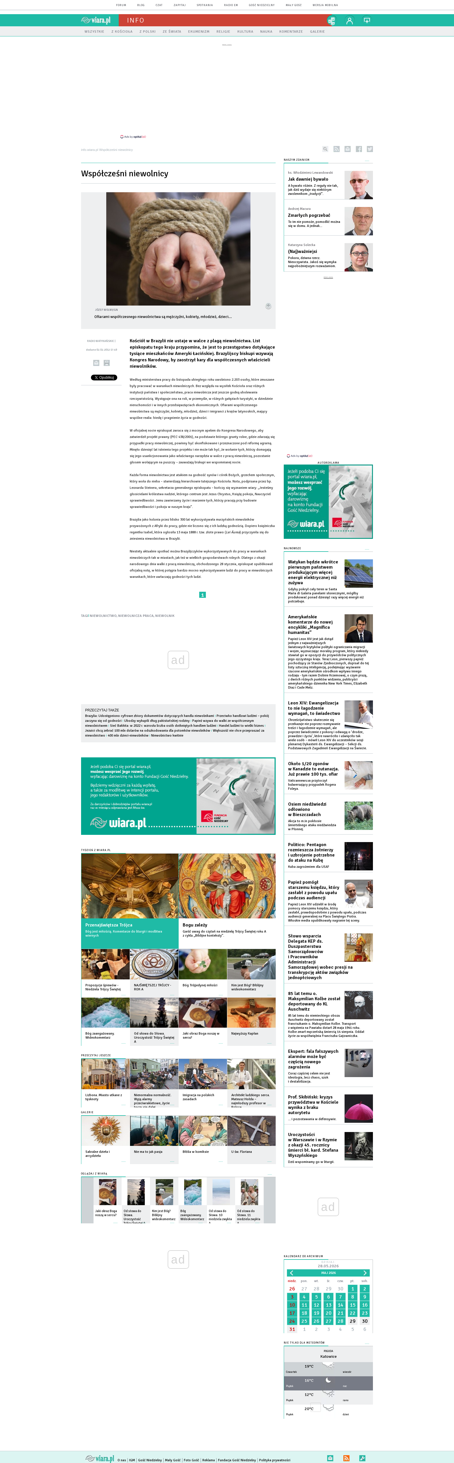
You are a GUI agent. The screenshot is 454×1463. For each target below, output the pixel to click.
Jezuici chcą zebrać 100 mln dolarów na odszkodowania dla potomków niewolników (147, 730)
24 (292, 1321)
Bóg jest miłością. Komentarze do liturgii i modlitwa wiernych (123, 933)
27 (304, 1289)
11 (304, 1305)
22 (353, 1313)
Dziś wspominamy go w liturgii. (311, 1162)
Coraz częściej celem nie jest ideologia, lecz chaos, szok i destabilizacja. (309, 1077)
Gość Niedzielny (262, 5)
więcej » (123, 992)
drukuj (107, 363)
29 (329, 1289)
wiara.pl (100, 20)
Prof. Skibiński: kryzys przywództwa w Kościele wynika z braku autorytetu (313, 1104)
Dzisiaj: (328, 1265)
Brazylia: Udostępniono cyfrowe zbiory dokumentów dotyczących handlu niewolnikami (149, 716)
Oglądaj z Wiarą (94, 1173)
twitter (370, 149)
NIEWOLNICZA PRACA (136, 616)
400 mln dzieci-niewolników (128, 735)
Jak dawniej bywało (308, 179)
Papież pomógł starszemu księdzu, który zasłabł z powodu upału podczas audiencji (313, 890)
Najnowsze (292, 548)
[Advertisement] (227, 91)
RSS (346, 1457)
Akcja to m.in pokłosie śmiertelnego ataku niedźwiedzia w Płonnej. (312, 825)
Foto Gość (191, 1460)
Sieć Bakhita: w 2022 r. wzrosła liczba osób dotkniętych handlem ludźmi (163, 726)
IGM (132, 1460)
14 (340, 1305)
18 (304, 1313)
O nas (122, 1460)
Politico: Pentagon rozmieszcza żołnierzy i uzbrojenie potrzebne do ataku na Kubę (311, 852)
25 (304, 1321)
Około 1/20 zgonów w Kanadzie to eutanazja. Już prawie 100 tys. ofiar (313, 769)
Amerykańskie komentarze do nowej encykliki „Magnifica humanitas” (310, 624)
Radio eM (231, 5)
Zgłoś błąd (362, 1457)
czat (159, 5)
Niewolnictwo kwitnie (167, 735)
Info (136, 20)
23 (365, 1313)
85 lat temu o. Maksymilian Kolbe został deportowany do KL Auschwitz (314, 1001)
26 (292, 1289)
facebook (359, 149)
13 (329, 1305)
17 (292, 1313)
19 (316, 1313)
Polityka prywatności (274, 1460)
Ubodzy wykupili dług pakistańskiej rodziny (157, 721)
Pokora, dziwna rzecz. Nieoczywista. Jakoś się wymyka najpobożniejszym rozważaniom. (312, 262)
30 (340, 1289)
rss (337, 149)
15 (353, 1305)
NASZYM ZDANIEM (297, 160)
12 (316, 1305)
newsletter (348, 149)
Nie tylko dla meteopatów (304, 1342)
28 (316, 1289)
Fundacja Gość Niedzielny (237, 1460)
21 (340, 1313)
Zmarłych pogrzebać (309, 215)
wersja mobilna (325, 5)
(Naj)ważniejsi (302, 251)
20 (329, 1313)
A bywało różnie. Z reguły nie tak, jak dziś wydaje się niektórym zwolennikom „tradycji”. (313, 190)
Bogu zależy (195, 925)
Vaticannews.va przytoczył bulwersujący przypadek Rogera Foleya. (312, 784)
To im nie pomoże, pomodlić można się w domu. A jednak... (314, 224)
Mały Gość (294, 5)
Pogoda (328, 1351)
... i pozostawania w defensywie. (312, 1119)
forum (121, 5)
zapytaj (180, 5)
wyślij (96, 363)
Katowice (328, 1356)
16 (365, 1305)
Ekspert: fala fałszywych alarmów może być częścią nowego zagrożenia (313, 1059)
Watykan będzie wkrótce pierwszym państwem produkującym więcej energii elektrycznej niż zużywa (313, 572)
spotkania (205, 5)
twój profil (350, 20)
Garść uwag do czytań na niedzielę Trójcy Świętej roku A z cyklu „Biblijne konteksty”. (224, 933)
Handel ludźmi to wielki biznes (241, 726)
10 (292, 1305)
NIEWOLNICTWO (103, 616)
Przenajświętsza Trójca (108, 925)
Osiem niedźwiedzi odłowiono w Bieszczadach (307, 809)
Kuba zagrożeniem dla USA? (308, 867)
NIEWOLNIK (164, 616)
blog (141, 5)
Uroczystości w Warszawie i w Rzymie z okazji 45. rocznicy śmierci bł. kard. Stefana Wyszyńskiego (313, 1145)
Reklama (208, 1460)
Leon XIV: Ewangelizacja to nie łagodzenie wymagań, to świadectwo (314, 708)
